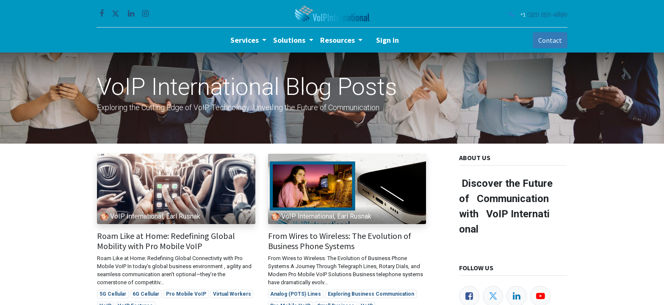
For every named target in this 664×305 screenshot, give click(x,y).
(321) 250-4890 (547, 14)
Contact (550, 40)
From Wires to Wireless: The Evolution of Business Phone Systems (339, 241)
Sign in (387, 40)
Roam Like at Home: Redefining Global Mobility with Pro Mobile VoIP (166, 241)
